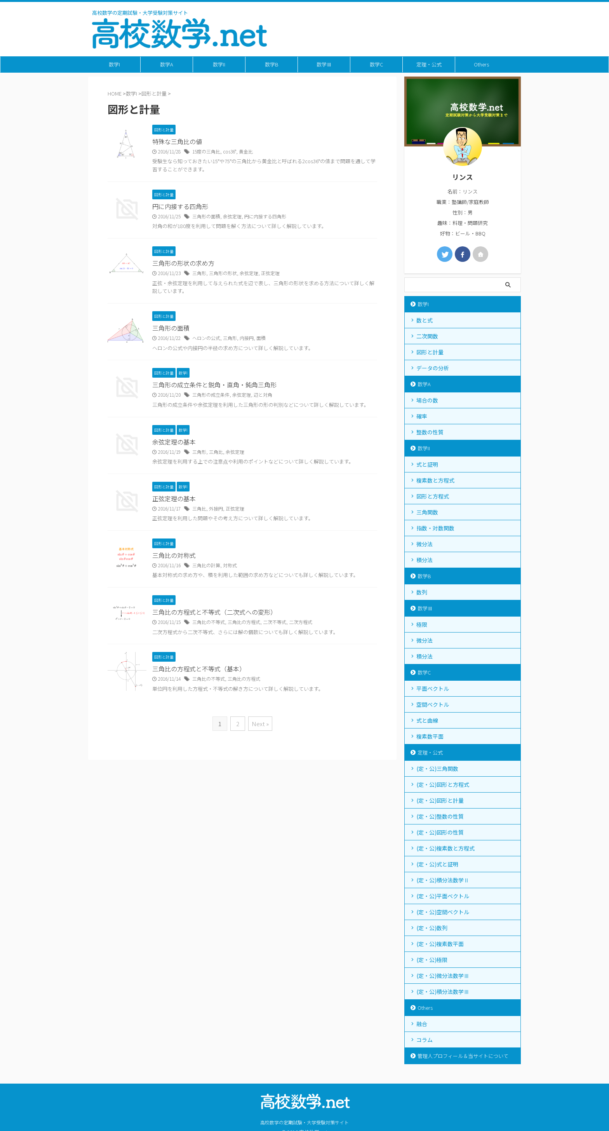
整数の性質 (430, 432)
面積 (261, 338)
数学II (219, 64)
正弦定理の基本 (174, 498)
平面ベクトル (432, 688)
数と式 (424, 320)
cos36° (229, 151)
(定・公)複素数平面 (440, 944)
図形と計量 (430, 352)
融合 (421, 1024)
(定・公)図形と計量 (440, 800)
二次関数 (427, 336)
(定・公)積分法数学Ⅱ (442, 880)
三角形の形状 (223, 273)
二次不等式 (274, 622)
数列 (421, 592)
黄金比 (246, 151)
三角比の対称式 (174, 555)
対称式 (230, 565)
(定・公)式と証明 (437, 864)
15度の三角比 (206, 151)
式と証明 (427, 464)
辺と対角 (263, 394)
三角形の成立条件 (211, 394)
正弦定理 (270, 273)
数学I (114, 64)
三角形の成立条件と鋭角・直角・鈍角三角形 (214, 384)
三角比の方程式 (244, 622)
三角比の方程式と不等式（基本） (198, 668)
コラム (424, 1040)
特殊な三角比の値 (177, 141)
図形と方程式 (432, 496)
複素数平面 (430, 736)
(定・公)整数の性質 (440, 816)
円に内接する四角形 (180, 206)
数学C (376, 64)
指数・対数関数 (435, 528)
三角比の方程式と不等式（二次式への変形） (214, 612)
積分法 (424, 560)
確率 (421, 416)
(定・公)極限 (431, 960)
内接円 (247, 338)
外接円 (216, 508)
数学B (271, 64)
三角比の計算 (206, 565)
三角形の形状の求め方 (183, 263)
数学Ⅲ (324, 64)
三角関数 (427, 512)
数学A (166, 64)
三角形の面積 (206, 216)
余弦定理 (232, 216)
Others (481, 64)
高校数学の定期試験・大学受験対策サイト (304, 1122)
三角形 (199, 273)
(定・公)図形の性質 (440, 832)
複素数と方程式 (435, 480)
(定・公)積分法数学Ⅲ (442, 991)
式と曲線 (427, 720)
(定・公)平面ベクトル (442, 896)
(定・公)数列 (431, 928)
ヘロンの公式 (206, 338)
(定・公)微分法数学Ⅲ (442, 975)
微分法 (424, 544)
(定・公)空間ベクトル (442, 912)
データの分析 (432, 368)
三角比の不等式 (208, 622)
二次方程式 (300, 622)
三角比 (216, 451)
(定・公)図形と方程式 (442, 784)
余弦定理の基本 (174, 441)
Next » (260, 724)
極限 (421, 624)
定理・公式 (429, 64)
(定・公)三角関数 (437, 768)
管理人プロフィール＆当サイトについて (463, 1056)
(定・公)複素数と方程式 (445, 848)
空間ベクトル (432, 704)
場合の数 (427, 400)
